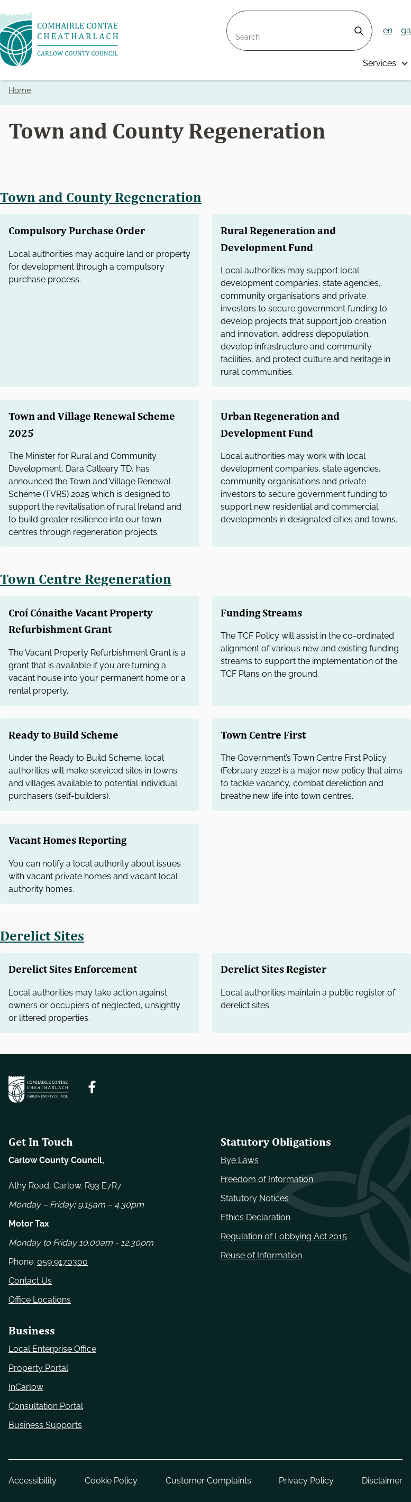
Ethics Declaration (255, 1217)
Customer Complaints (208, 1481)
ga (406, 30)
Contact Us (30, 1281)
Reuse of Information (261, 1255)
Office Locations (39, 1300)
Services (379, 63)
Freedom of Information (267, 1179)
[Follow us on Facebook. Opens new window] (92, 1087)
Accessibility (32, 1481)
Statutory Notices (255, 1198)
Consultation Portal (45, 1406)
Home (19, 90)
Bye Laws (240, 1160)
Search (240, 17)
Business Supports (45, 1425)
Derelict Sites (43, 935)
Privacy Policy (306, 1481)
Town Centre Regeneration (86, 579)
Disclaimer (382, 1481)
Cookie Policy (111, 1481)
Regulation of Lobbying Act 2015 (284, 1236)
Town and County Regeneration (101, 197)
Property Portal (38, 1368)
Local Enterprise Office (52, 1349)
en (387, 30)
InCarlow (25, 1387)
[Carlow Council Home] (38, 1089)
